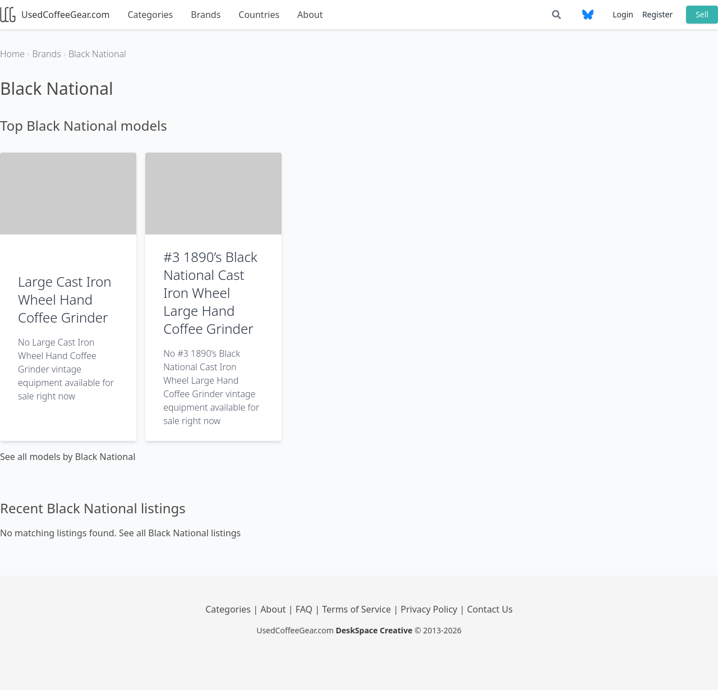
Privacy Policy (430, 609)
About (310, 14)
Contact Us (489, 609)
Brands (205, 14)
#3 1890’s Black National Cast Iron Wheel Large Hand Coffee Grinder (210, 292)
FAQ (305, 609)
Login (623, 14)
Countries (258, 14)
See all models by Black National (67, 456)
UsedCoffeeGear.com (54, 14)
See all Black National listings (180, 533)
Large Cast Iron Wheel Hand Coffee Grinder (65, 299)
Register (657, 14)
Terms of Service (357, 609)
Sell (702, 14)
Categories (150, 14)
